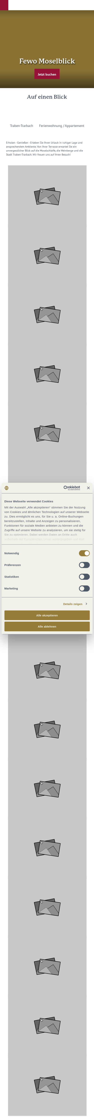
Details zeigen (72, 603)
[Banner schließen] (88, 488)
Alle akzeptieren (47, 615)
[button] (4, 5)
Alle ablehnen (47, 626)
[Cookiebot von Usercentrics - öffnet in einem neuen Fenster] (63, 487)
